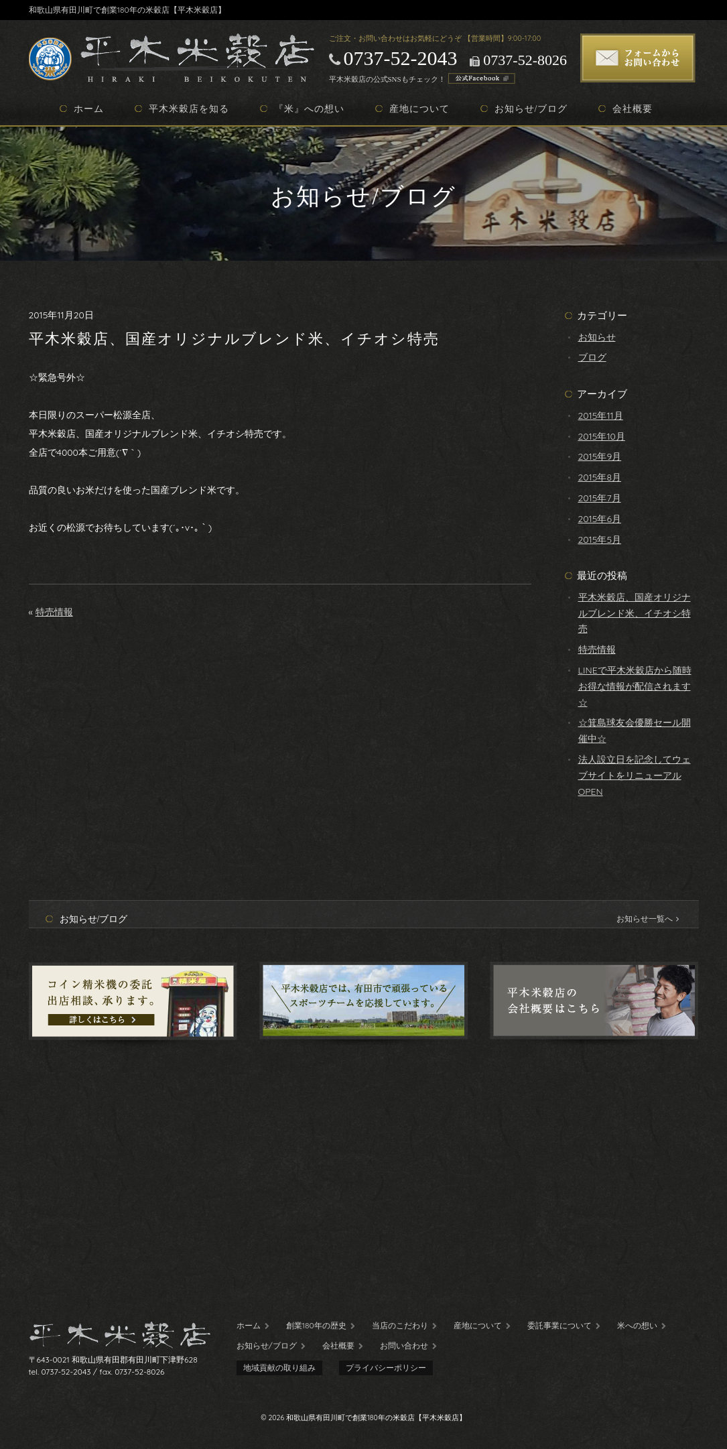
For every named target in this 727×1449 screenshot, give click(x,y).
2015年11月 (600, 416)
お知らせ (597, 337)
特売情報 (54, 612)
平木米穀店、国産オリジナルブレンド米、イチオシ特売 (634, 613)
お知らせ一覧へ (647, 919)
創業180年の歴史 (316, 1325)
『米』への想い (309, 108)
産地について (419, 108)
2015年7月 (599, 498)
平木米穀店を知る (189, 108)
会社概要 (632, 108)
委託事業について (559, 1325)
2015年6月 (599, 519)
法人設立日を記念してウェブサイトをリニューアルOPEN (634, 775)
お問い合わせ (404, 1345)
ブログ (592, 357)
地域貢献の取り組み (279, 1368)
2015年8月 (599, 477)
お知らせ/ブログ (531, 108)
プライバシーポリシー (386, 1368)
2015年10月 (601, 436)
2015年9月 (600, 456)
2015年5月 (600, 539)
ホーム (89, 108)
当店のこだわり (400, 1325)
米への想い (637, 1325)
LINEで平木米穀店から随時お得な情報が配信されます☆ (634, 686)
